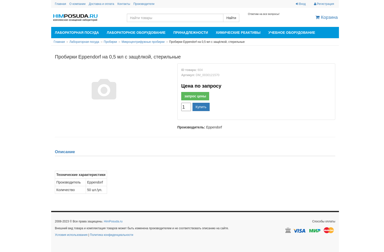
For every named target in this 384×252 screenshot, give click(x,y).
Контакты (123, 4)
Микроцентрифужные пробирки (142, 42)
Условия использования (71, 235)
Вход (301, 4)
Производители (144, 4)
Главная (60, 4)
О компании (77, 4)
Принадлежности (190, 32)
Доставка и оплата (101, 4)
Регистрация (324, 4)
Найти (231, 18)
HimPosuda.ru (113, 221)
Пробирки (110, 42)
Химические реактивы (238, 32)
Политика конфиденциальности (111, 235)
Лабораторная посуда (77, 32)
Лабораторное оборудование (136, 32)
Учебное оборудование (291, 32)
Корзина (326, 17)
